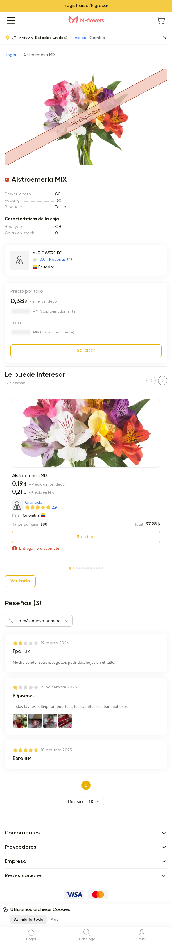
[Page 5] (82, 567)
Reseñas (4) (60, 260)
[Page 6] (85, 567)
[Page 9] (94, 567)
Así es (80, 38)
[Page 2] (73, 567)
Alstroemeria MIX (30, 476)
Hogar (10, 55)
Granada (33, 502)
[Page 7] (88, 567)
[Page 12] (102, 567)
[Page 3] (76, 567)
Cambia (97, 38)
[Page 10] (97, 567)
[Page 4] (79, 567)
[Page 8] (91, 567)
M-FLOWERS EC (47, 253)
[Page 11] (100, 567)
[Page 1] (70, 566)
